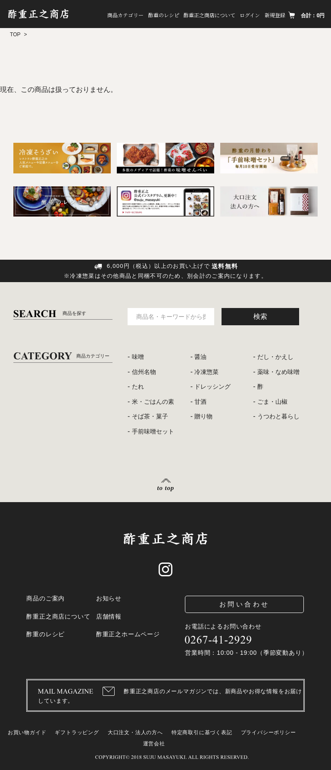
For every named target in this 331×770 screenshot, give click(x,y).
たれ (138, 386)
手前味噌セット (153, 431)
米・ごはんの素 (153, 401)
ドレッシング (212, 386)
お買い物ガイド (27, 732)
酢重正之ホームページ (128, 634)
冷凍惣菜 (206, 371)
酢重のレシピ (162, 15)
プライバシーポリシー (268, 732)
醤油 (200, 356)
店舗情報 (109, 616)
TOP (15, 34)
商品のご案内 (45, 598)
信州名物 (144, 371)
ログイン (250, 15)
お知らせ (109, 598)
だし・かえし (275, 356)
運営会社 (154, 744)
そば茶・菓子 (150, 416)
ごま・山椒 (272, 401)
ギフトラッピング (77, 732)
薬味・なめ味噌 (278, 371)
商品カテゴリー (124, 15)
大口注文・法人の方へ (135, 732)
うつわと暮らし (278, 416)
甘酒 (200, 401)
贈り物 (203, 416)
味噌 (138, 356)
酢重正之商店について (209, 15)
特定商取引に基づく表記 (202, 732)
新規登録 (274, 15)
